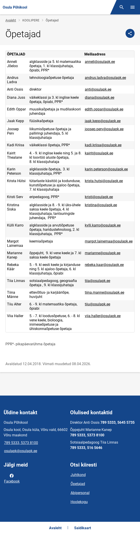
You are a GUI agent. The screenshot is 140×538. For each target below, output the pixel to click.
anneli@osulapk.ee (100, 62)
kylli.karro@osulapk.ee (103, 225)
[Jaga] (130, 33)
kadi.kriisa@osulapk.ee (103, 145)
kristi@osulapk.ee (99, 197)
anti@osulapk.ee (98, 89)
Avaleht (10, 20)
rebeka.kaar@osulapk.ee (104, 265)
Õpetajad (78, 484)
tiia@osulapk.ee (97, 281)
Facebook (12, 478)
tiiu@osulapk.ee (97, 304)
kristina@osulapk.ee (101, 205)
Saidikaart (82, 528)
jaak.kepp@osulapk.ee (103, 121)
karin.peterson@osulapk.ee (106, 169)
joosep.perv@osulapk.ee (104, 129)
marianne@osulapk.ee (102, 253)
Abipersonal (80, 493)
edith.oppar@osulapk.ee (104, 109)
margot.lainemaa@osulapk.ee (109, 241)
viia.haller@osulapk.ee (103, 316)
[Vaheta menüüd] (132, 7)
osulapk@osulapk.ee (20, 451)
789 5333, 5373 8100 (21, 443)
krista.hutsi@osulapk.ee (104, 181)
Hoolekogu (79, 502)
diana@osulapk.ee (99, 97)
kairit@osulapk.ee (99, 153)
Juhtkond (78, 475)
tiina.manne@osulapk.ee (104, 292)
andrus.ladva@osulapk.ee (105, 78)
